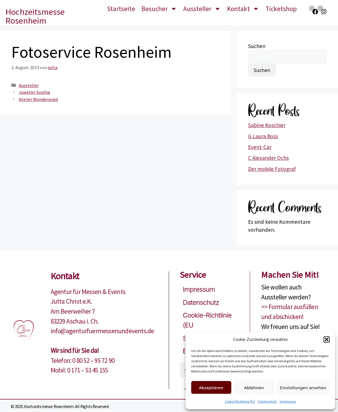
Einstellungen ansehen (303, 387)
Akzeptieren (211, 387)
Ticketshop (281, 8)
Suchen (256, 46)
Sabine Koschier (266, 125)
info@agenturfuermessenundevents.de (102, 331)
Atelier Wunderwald (38, 99)
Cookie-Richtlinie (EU (240, 401)
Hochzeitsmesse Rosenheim (35, 16)
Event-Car (259, 147)
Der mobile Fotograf (272, 168)
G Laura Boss (263, 136)
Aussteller (202, 8)
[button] (326, 339)
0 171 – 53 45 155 (87, 370)
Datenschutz (267, 401)
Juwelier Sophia (34, 92)
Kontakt (243, 8)
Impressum (288, 401)
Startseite (121, 8)
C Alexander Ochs (268, 157)
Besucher (159, 8)
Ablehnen (254, 387)
